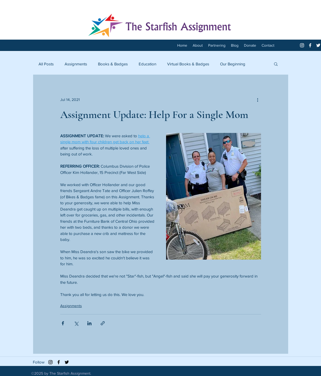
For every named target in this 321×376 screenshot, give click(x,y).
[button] (275, 64)
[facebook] (310, 45)
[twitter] (318, 45)
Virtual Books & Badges (188, 64)
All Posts (46, 64)
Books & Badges (113, 64)
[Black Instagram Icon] (50, 362)
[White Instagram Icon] (302, 45)
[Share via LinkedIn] (89, 323)
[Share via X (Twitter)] (76, 323)
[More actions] (258, 99)
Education (147, 64)
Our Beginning (232, 64)
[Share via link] (102, 323)
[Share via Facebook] (62, 323)
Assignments (76, 64)
